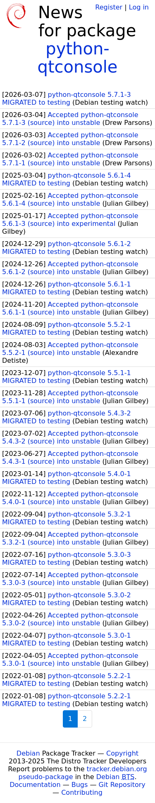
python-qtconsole (78, 57)
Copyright (122, 753)
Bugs (80, 785)
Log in (139, 7)
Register (108, 7)
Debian (28, 753)
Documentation (35, 785)
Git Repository (122, 785)
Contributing (82, 792)
